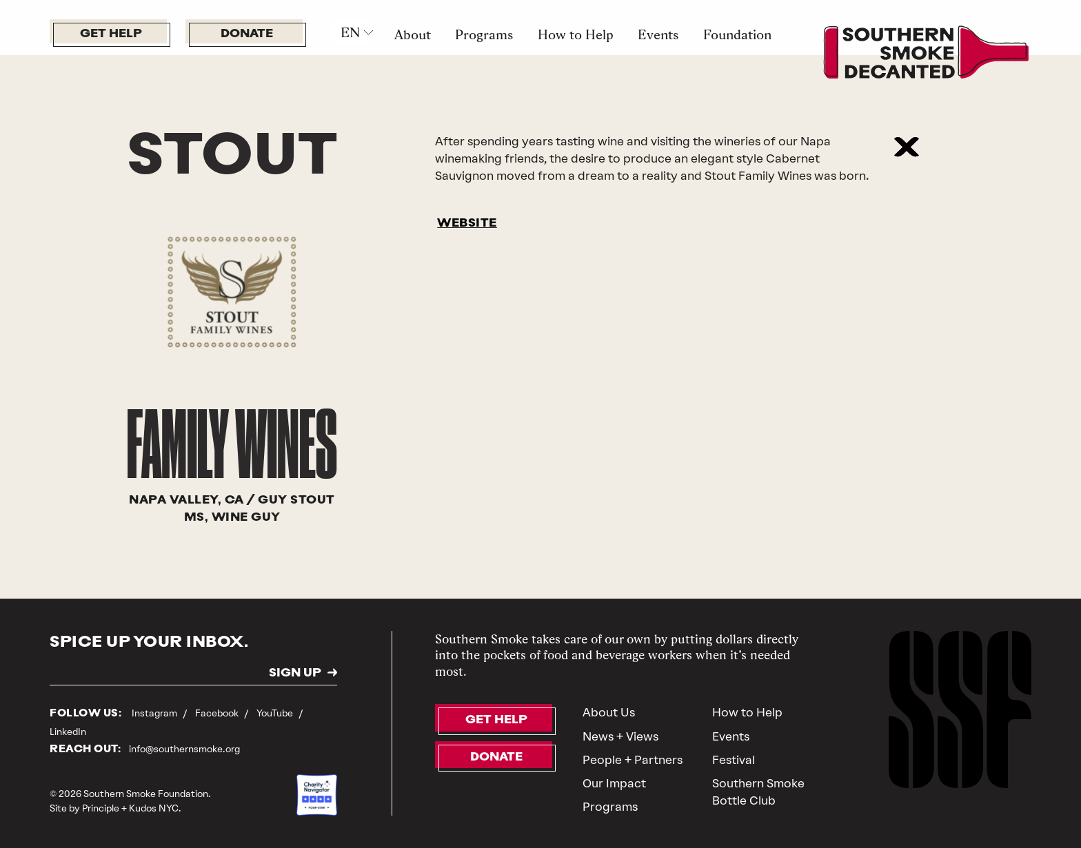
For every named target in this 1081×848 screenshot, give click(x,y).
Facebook (218, 712)
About (412, 34)
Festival (733, 760)
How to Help (576, 34)
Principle (100, 808)
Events (658, 34)
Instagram (155, 712)
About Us (609, 712)
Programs (484, 34)
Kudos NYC (154, 808)
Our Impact (614, 783)
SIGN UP (295, 673)
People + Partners (633, 760)
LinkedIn (68, 731)
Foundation (737, 34)
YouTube (275, 712)
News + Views (620, 736)
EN (350, 32)
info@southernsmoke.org (184, 748)
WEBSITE (467, 223)
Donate (247, 34)
